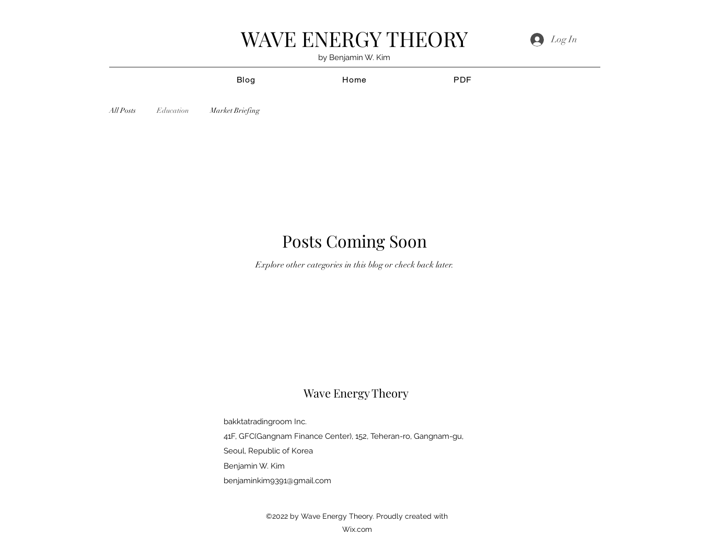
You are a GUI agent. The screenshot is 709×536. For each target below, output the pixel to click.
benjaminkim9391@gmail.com (277, 480)
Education (173, 110)
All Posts (122, 110)
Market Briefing (235, 110)
